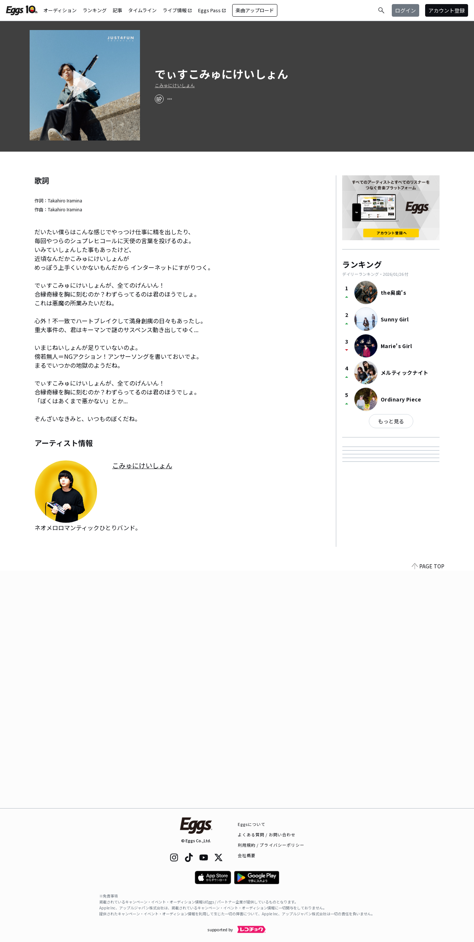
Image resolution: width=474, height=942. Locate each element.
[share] (159, 99)
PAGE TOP (428, 803)
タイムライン (142, 10)
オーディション (60, 10)
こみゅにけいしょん (175, 85)
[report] (169, 99)
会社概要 (247, 855)
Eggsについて (252, 824)
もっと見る (391, 421)
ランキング (95, 10)
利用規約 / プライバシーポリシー (271, 845)
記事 (117, 10)
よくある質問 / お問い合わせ (267, 834)
